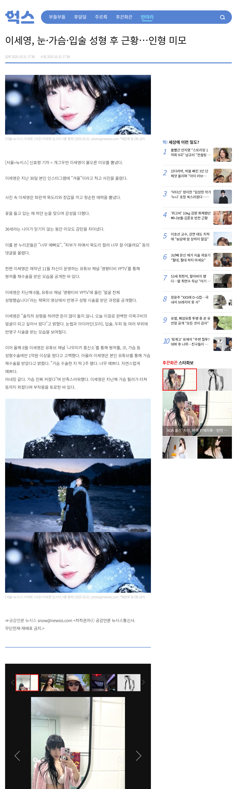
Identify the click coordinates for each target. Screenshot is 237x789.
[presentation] (11, 682)
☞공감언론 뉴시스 (21, 620)
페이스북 (199, 55)
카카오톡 (218, 55)
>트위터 (208, 55)
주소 (228, 55)
